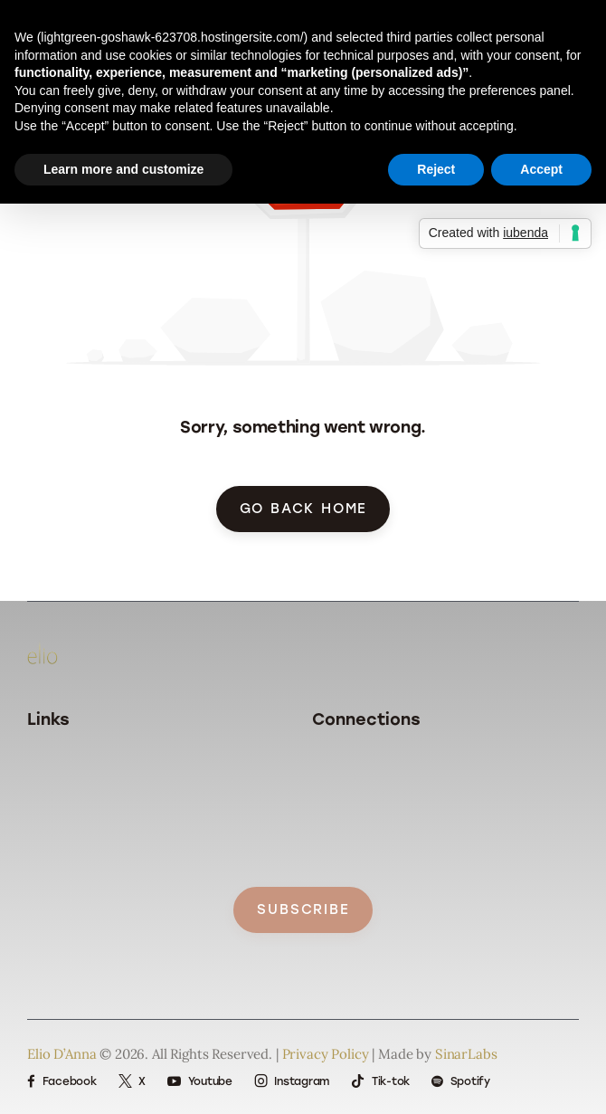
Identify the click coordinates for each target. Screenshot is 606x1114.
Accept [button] (541, 169)
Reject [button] (436, 169)
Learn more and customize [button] (123, 169)
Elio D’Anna (61, 1053)
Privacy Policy (325, 1053)
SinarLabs (466, 1053)
